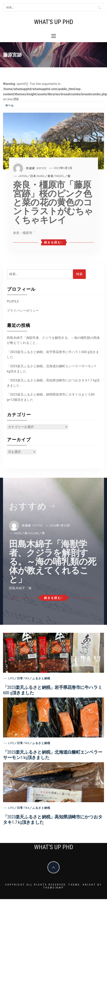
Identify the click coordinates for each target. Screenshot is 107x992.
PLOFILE (13, 301)
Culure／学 (37, 533)
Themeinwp (53, 887)
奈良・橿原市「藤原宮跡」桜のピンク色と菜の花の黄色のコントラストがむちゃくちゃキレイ (53, 202)
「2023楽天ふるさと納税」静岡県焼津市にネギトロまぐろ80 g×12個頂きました (51, 397)
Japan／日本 (27, 176)
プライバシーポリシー (23, 310)
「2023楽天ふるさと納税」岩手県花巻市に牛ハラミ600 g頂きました (53, 354)
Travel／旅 (63, 176)
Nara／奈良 (45, 176)
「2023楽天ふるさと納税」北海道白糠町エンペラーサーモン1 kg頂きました (51, 368)
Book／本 (20, 533)
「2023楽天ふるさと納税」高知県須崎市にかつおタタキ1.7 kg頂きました (53, 382)
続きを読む (53, 242)
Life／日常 (15, 678)
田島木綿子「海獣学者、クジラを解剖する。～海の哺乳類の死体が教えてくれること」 (53, 340)
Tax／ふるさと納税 (37, 678)
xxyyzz (41, 168)
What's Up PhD (53, 21)
